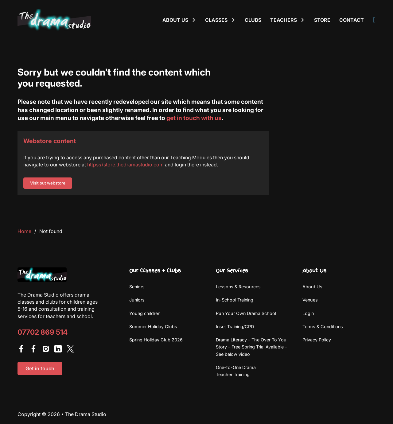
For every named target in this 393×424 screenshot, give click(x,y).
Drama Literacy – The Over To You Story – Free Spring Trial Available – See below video (251, 347)
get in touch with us (194, 118)
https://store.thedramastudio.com (125, 164)
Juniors (137, 299)
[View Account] (374, 20)
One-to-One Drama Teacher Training (236, 371)
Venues (310, 299)
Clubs (253, 20)
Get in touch (39, 368)
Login (308, 313)
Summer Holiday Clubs (153, 326)
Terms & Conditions (322, 326)
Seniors (137, 286)
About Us (312, 286)
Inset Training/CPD (235, 326)
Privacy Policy (316, 339)
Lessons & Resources (238, 286)
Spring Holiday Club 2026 (156, 339)
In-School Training (234, 299)
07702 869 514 (43, 332)
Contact (351, 20)
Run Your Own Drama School (246, 313)
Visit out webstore (47, 183)
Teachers (283, 20)
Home (24, 231)
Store (322, 20)
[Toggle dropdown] (193, 20)
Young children (144, 313)
